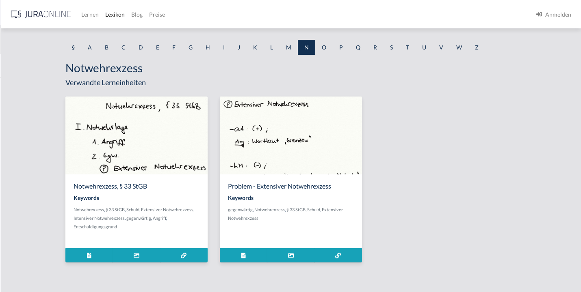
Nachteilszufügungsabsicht (40, 250)
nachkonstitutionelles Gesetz (43, 159)
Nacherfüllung (25, 122)
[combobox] (65, 39)
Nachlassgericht (27, 177)
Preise (286, 14)
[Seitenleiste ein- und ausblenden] (117, 12)
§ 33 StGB (185, 209)
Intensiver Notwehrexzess (169, 218)
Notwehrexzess (159, 209)
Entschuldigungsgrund (166, 226)
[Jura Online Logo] (170, 14)
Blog (266, 14)
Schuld (203, 209)
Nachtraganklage (28, 268)
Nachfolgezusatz (27, 140)
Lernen (219, 14)
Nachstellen (22, 232)
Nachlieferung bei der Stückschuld (50, 213)
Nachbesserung (26, 86)
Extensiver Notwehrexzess (238, 209)
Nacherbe (19, 104)
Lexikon (244, 14)
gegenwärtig (209, 218)
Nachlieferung (25, 195)
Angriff (230, 218)
